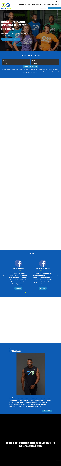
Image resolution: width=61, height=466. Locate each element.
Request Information (54, 8)
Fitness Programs (22, 4)
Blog (53, 4)
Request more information (10, 39)
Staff (44, 4)
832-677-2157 (47, 1)
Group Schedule (31, 4)
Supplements (39, 4)
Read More (18, 288)
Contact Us (57, 4)
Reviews (49, 4)
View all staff (46, 410)
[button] (3, 274)
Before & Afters (43, 8)
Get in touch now (38, 1)
